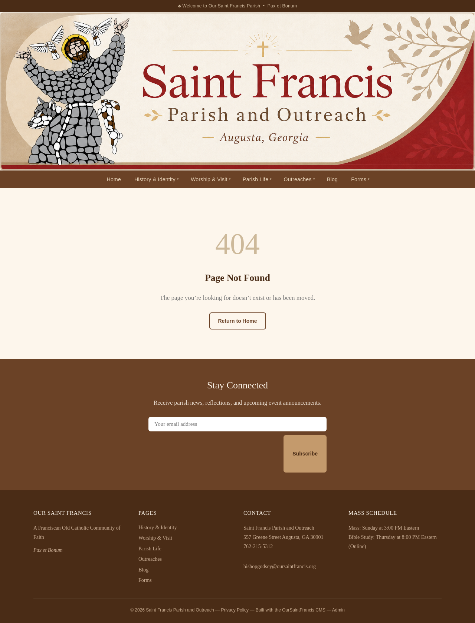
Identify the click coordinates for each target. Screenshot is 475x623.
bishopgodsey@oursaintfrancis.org (279, 566)
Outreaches (298, 179)
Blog (332, 179)
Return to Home (237, 321)
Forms (358, 179)
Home (114, 179)
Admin (338, 610)
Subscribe (305, 454)
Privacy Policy (235, 610)
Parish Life (255, 179)
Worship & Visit (209, 179)
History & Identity (155, 179)
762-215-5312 (258, 546)
